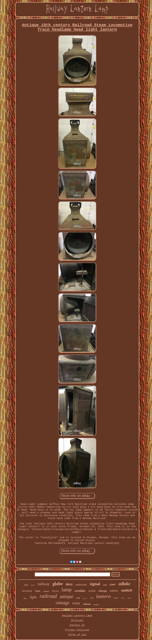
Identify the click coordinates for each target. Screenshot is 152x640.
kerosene (27, 590)
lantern (103, 596)
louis (37, 591)
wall (105, 585)
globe (58, 583)
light (33, 597)
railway (44, 584)
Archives (77, 620)
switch (126, 590)
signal (95, 583)
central (46, 591)
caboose (87, 604)
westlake (80, 590)
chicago (102, 590)
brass (116, 598)
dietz (69, 584)
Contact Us (77, 625)
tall (91, 598)
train (76, 603)
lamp (67, 589)
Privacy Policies (77, 630)
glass (25, 598)
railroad (48, 596)
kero (33, 585)
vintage (62, 602)
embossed (81, 584)
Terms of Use (77, 634)
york (129, 598)
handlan (96, 604)
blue (26, 585)
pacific (85, 598)
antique (66, 596)
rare (113, 584)
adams (114, 590)
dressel (55, 591)
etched (91, 590)
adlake (124, 583)
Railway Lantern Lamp (77, 615)
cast (78, 598)
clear (123, 598)
